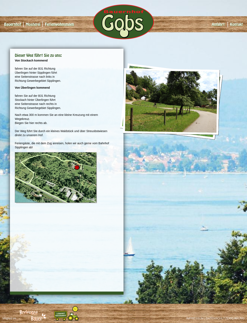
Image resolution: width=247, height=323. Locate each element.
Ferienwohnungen (59, 24)
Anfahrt (218, 24)
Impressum (195, 318)
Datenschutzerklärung (225, 318)
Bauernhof (12, 24)
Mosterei (33, 24)
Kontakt (236, 24)
